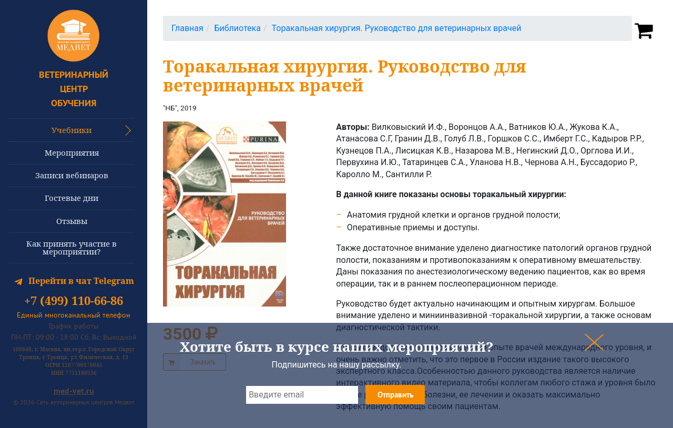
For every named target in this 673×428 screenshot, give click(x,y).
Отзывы (71, 221)
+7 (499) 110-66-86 (73, 301)
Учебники (71, 130)
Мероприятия (72, 152)
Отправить (395, 395)
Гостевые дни (71, 197)
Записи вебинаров (71, 175)
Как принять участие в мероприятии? (71, 247)
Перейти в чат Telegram (74, 281)
